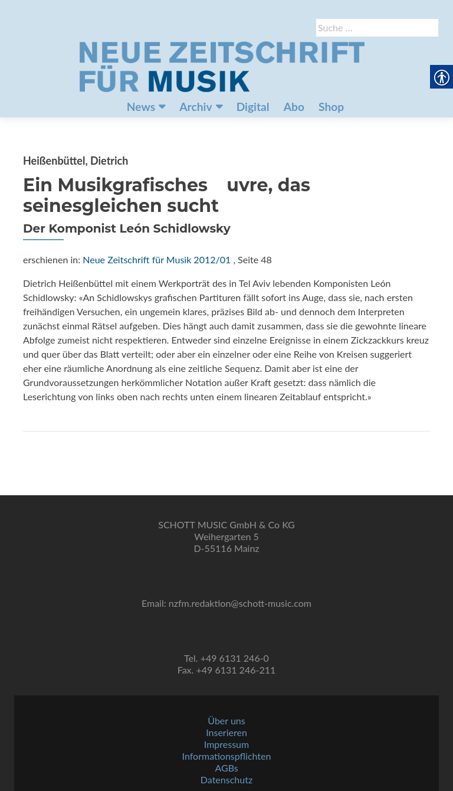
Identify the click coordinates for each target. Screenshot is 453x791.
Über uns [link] (226, 720)
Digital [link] (253, 106)
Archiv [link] (195, 106)
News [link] (141, 106)
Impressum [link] (226, 744)
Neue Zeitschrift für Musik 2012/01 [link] (157, 259)
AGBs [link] (226, 767)
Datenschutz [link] (226, 779)
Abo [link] (294, 106)
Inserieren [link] (226, 732)
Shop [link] (331, 106)
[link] (222, 65)
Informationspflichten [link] (226, 755)
